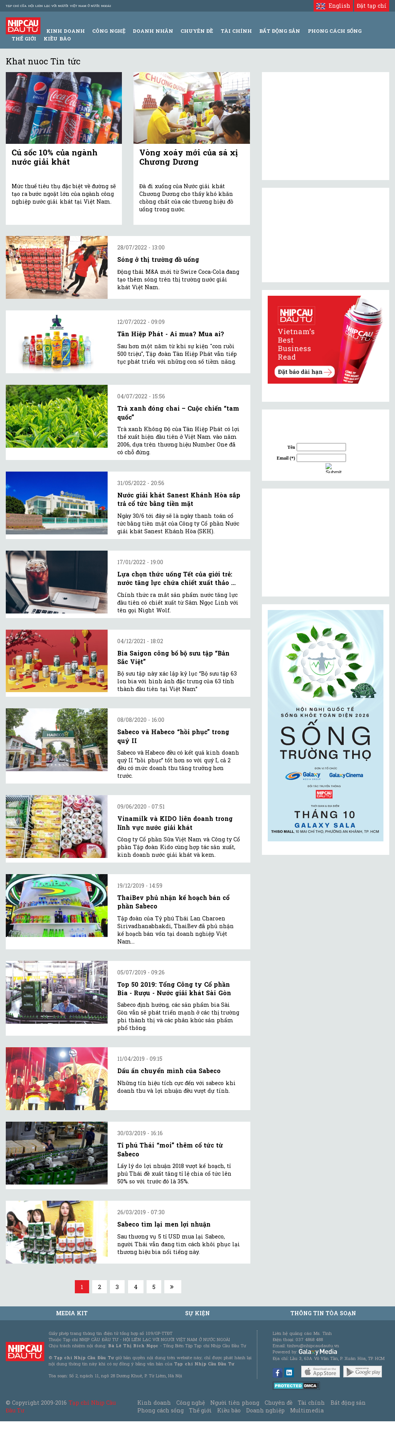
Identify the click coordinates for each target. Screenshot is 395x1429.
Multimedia (307, 1410)
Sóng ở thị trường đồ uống (158, 259)
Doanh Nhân (153, 30)
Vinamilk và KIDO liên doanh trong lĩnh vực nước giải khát (175, 822)
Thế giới (24, 38)
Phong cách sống (160, 1410)
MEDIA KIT (72, 1313)
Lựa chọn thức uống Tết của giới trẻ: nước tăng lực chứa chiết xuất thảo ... (176, 578)
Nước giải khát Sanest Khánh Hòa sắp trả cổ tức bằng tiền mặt (178, 499)
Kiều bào (57, 38)
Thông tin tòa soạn (323, 1313)
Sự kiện (197, 1313)
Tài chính (311, 1402)
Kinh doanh (153, 1402)
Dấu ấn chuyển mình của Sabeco (169, 1071)
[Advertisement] (325, 542)
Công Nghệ (108, 30)
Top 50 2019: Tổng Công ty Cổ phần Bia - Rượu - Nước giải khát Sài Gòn (174, 988)
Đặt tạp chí (372, 5)
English (333, 5)
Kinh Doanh (65, 30)
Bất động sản (279, 30)
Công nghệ (190, 1402)
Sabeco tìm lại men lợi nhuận (164, 1224)
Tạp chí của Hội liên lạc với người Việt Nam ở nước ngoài (58, 6)
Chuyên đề (197, 30)
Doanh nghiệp (265, 1410)
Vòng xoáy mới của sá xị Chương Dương (188, 157)
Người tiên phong (234, 1402)
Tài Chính (236, 30)
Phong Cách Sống (334, 30)
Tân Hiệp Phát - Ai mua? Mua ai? (170, 334)
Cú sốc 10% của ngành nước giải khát (55, 157)
